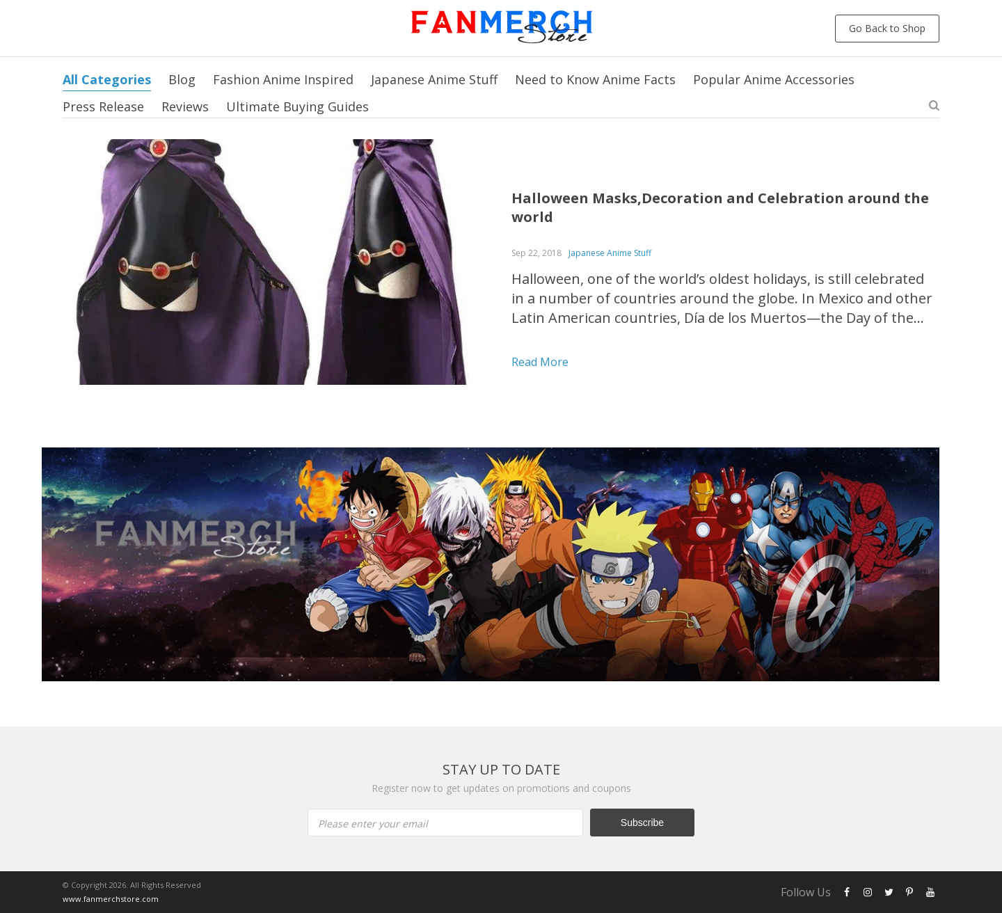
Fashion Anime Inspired (283, 79)
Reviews (185, 106)
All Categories (107, 79)
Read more (539, 362)
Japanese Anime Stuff (434, 79)
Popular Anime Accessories (773, 79)
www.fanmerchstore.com (111, 899)
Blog (182, 79)
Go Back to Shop (887, 28)
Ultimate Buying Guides (297, 106)
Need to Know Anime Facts (595, 79)
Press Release (103, 106)
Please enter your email (373, 823)
